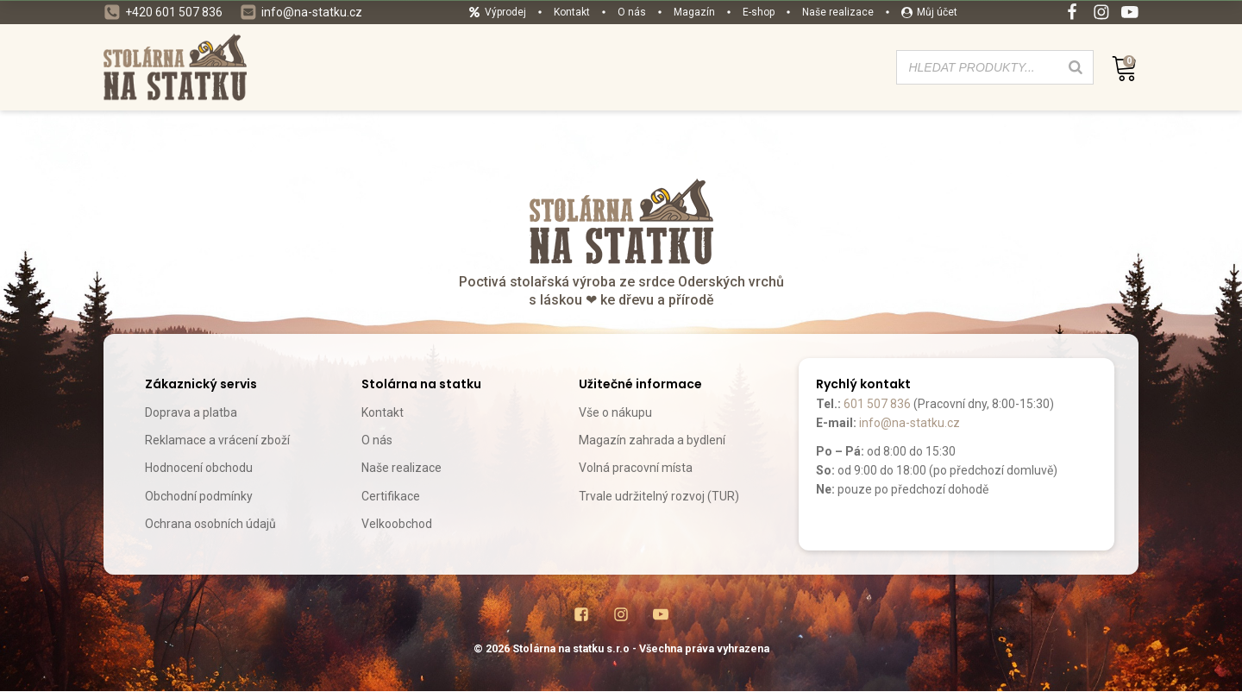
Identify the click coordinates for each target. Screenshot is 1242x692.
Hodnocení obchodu (199, 468)
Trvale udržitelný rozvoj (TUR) (659, 496)
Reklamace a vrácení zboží (217, 440)
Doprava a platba (191, 412)
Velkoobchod (396, 524)
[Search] (1075, 67)
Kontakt (382, 412)
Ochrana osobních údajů (210, 524)
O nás (376, 440)
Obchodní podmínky (199, 496)
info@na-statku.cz (909, 423)
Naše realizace (401, 468)
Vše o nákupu (615, 412)
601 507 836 (877, 404)
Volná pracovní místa (636, 468)
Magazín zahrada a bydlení (652, 440)
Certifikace (390, 496)
